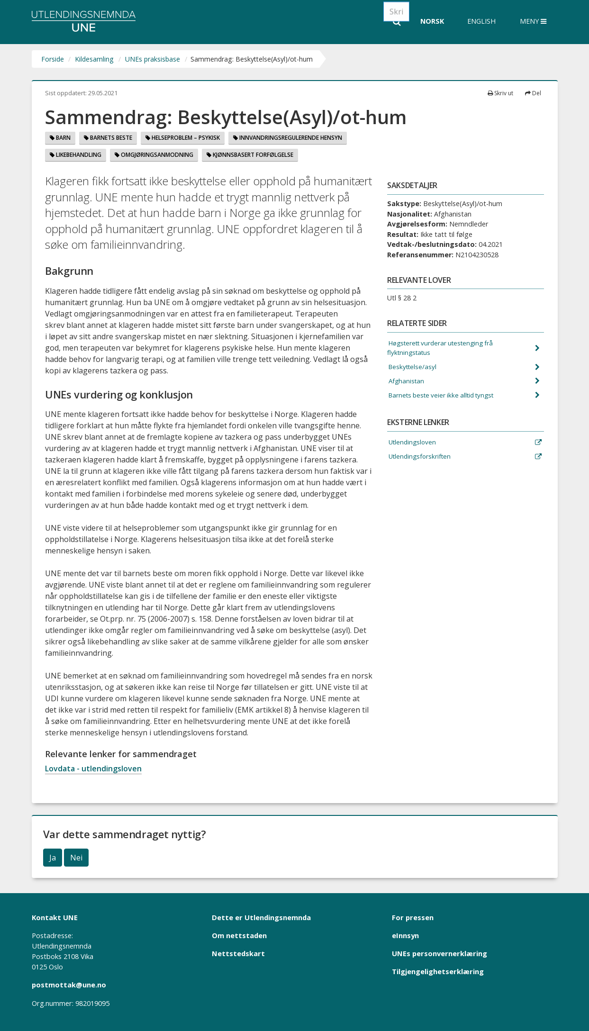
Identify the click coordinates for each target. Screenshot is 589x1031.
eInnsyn (405, 935)
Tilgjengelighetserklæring (438, 971)
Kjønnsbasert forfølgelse (250, 155)
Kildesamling (94, 58)
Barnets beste (108, 138)
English (481, 21)
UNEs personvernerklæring (439, 953)
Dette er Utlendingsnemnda (261, 917)
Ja (52, 857)
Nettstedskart (238, 953)
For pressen (413, 917)
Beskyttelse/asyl (413, 368)
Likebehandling (75, 155)
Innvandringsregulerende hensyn (287, 138)
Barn (60, 138)
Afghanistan (406, 384)
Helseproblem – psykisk (182, 138)
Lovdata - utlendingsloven (93, 768)
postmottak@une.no (69, 984)
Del (533, 93)
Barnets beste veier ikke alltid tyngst (445, 398)
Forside (52, 58)
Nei (76, 857)
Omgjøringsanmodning (154, 155)
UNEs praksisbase (152, 58)
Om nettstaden (239, 935)
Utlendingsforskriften (421, 461)
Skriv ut (500, 93)
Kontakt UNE (55, 917)
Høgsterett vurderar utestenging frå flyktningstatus (445, 349)
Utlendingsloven (413, 447)
